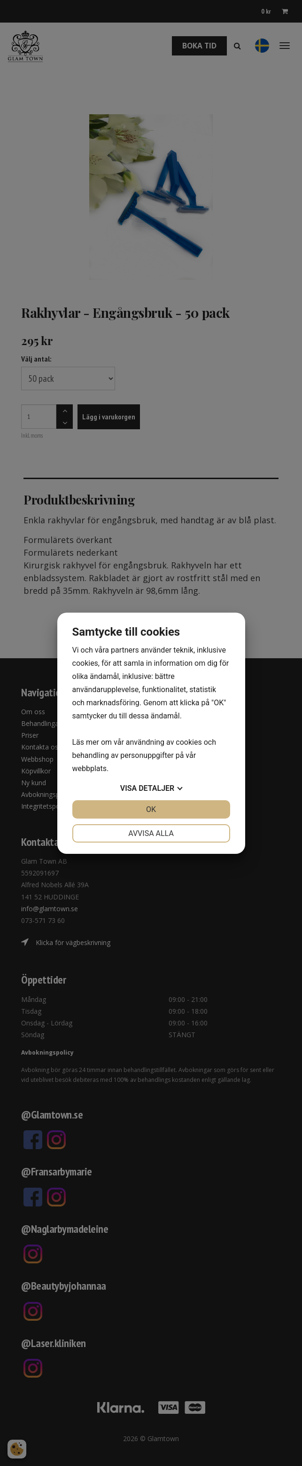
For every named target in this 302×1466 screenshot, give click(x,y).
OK (151, 809)
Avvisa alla (151, 833)
